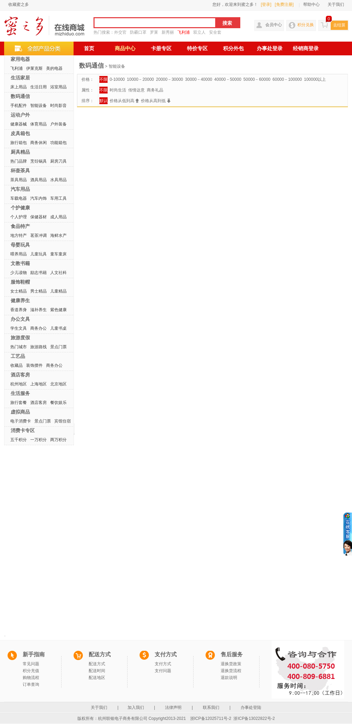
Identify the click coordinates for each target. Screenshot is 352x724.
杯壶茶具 (20, 170)
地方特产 (18, 235)
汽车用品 (20, 189)
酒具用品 (38, 179)
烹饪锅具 (38, 161)
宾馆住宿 (62, 421)
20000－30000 (169, 79)
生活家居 (20, 77)
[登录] (266, 4)
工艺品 (18, 356)
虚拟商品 (20, 412)
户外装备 (58, 124)
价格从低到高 (124, 100)
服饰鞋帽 (20, 282)
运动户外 (20, 115)
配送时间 (97, 670)
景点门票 (58, 346)
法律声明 (173, 707)
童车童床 (58, 254)
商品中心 (125, 48)
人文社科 (58, 272)
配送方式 (97, 663)
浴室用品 (58, 87)
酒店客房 (20, 374)
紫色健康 (58, 309)
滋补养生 (38, 309)
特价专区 (197, 48)
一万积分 (38, 439)
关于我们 (336, 4)
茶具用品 (18, 179)
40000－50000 (227, 79)
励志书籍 (38, 272)
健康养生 (20, 300)
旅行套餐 (18, 402)
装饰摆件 (34, 365)
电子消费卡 (20, 421)
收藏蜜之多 (18, 4)
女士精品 (18, 291)
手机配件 (18, 105)
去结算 (339, 25)
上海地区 (38, 384)
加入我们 (136, 707)
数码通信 (20, 96)
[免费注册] (284, 4)
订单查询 (31, 684)
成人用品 (58, 217)
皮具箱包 (20, 133)
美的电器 (54, 68)
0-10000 (117, 79)
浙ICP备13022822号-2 (254, 718)
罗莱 (154, 32)
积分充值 (31, 670)
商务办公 (38, 328)
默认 (103, 100)
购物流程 (31, 677)
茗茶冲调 (38, 235)
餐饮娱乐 (58, 402)
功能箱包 (58, 142)
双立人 (199, 32)
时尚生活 (118, 90)
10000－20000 (140, 79)
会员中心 (273, 24)
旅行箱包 (18, 142)
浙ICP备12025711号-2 (210, 718)
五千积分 (18, 439)
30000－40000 (198, 79)
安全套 (215, 32)
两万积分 (58, 439)
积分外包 (233, 48)
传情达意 (136, 90)
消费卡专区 (23, 430)
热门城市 (18, 346)
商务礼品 (155, 90)
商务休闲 (38, 142)
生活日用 (38, 87)
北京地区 (58, 384)
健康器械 (18, 124)
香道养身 (18, 309)
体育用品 (38, 124)
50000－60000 (257, 79)
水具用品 (58, 179)
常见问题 (31, 663)
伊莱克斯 (34, 68)
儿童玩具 (38, 254)
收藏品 (16, 365)
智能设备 (38, 105)
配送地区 (97, 677)
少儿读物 (18, 272)
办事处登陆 (251, 707)
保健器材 (38, 217)
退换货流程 (231, 670)
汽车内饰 (38, 198)
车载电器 (18, 198)
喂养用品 (18, 254)
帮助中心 (311, 4)
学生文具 (18, 328)
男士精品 (38, 291)
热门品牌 (18, 161)
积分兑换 (305, 24)
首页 (89, 48)
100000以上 (315, 79)
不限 (103, 79)
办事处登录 (270, 48)
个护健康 (20, 207)
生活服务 (20, 393)
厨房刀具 (58, 161)
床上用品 (18, 87)
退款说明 (229, 677)
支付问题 (163, 670)
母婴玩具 (20, 245)
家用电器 (20, 59)
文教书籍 (20, 263)
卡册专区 (161, 48)
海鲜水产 (58, 235)
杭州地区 (18, 384)
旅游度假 (20, 337)
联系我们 (211, 707)
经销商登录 (306, 48)
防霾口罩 (138, 32)
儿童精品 (58, 291)
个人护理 (18, 217)
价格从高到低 (155, 100)
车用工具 (58, 198)
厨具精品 (20, 152)
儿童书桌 (58, 328)
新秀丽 (168, 32)
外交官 (120, 32)
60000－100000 (287, 79)
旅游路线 (38, 346)
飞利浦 (183, 32)
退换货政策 (231, 663)
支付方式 (163, 663)
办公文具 (20, 319)
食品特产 (20, 226)
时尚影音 (58, 105)
